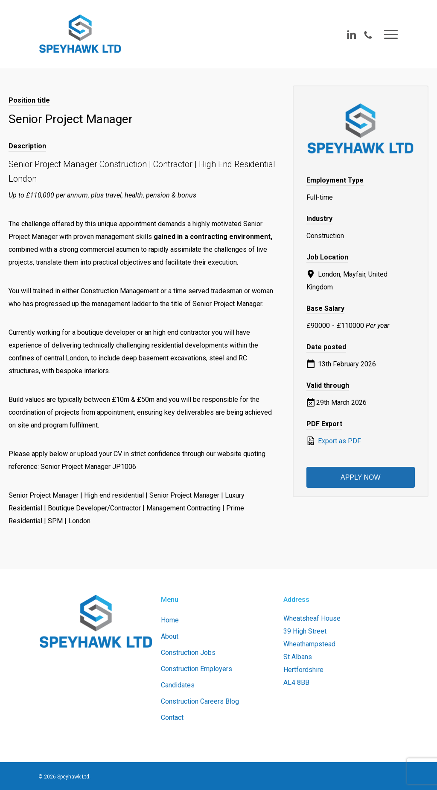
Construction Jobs (188, 653)
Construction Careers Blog (200, 701)
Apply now (361, 477)
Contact (172, 717)
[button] (391, 34)
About (169, 636)
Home (170, 620)
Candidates (178, 685)
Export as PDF (333, 440)
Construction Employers (196, 669)
